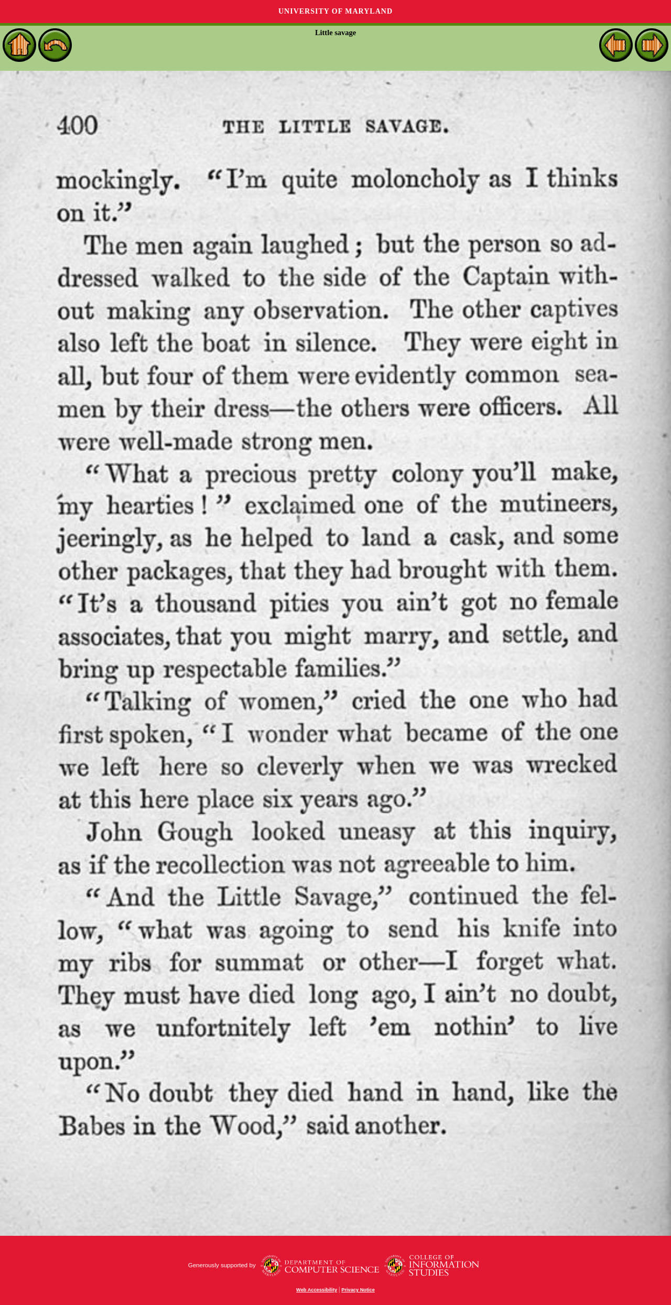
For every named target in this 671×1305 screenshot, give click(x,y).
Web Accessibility (316, 1289)
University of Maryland (335, 11)
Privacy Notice (358, 1289)
